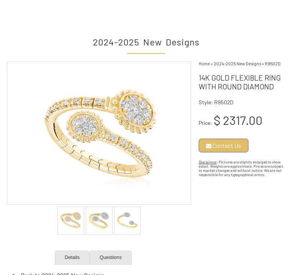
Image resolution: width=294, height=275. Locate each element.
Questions (111, 257)
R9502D (273, 63)
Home (204, 63)
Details (72, 257)
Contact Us (223, 145)
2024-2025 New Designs (237, 63)
